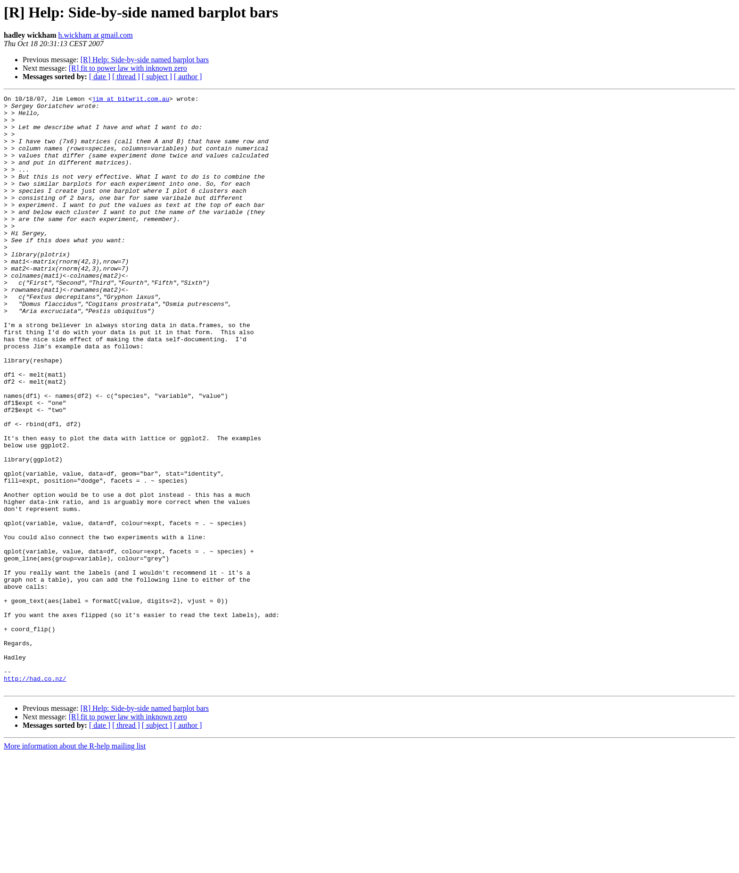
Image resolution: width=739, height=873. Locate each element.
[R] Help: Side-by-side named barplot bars (145, 60)
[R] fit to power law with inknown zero (128, 68)
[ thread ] (126, 77)
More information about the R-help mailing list (75, 865)
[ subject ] (157, 77)
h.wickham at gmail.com (95, 35)
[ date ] (99, 77)
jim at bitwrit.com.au (130, 100)
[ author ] (188, 77)
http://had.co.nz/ (35, 795)
